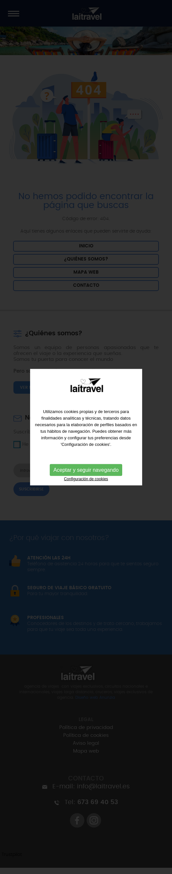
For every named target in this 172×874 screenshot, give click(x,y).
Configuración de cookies (86, 476)
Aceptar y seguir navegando (86, 467)
